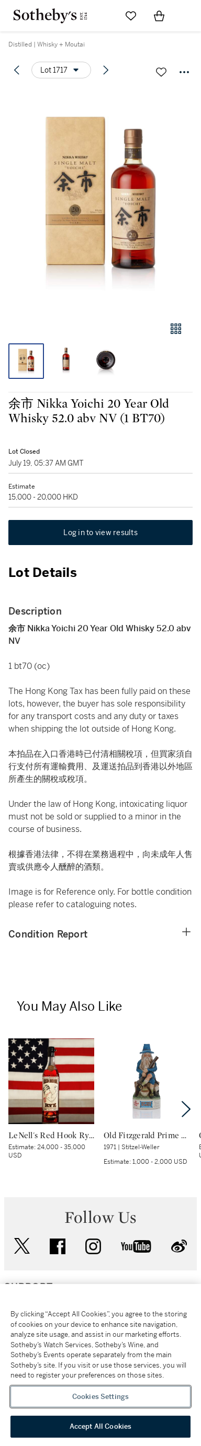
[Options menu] (61, 70)
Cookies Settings (100, 1396)
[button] (100, 200)
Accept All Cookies (100, 1426)
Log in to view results (100, 532)
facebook (57, 1246)
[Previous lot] (16, 70)
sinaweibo (179, 1246)
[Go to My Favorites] (131, 15)
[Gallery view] (176, 328)
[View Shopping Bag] (159, 15)
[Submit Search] (102, 15)
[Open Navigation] (187, 16)
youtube (136, 1246)
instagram (93, 1246)
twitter (22, 1246)
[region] (100, 1365)
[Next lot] (105, 70)
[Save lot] (161, 72)
